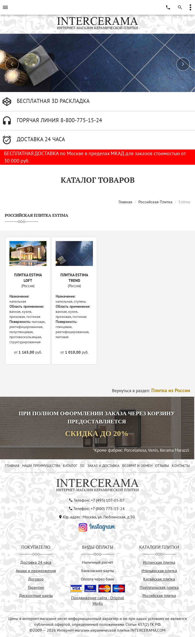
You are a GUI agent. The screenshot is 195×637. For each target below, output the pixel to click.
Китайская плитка (159, 578)
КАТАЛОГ (70, 465)
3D (82, 465)
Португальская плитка (159, 587)
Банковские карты (97, 570)
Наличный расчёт (97, 562)
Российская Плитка (155, 201)
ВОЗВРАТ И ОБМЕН (137, 465)
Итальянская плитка (159, 570)
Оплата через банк (97, 578)
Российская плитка (159, 595)
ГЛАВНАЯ (12, 465)
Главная (125, 201)
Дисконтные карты (36, 595)
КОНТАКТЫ (181, 465)
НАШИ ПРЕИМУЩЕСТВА (41, 465)
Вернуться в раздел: (151, 390)
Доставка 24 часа (35, 562)
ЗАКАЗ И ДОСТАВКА (103, 465)
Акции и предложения (36, 570)
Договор (36, 578)
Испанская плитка (159, 562)
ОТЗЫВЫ (162, 465)
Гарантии (36, 587)
